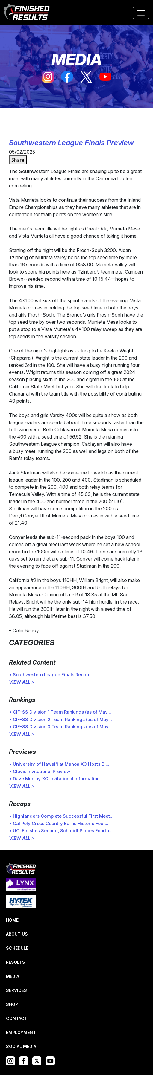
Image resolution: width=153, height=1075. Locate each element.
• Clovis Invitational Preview (39, 771)
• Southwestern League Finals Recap (49, 674)
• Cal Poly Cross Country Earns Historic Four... (58, 823)
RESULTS (15, 962)
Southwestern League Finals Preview (71, 142)
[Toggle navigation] (141, 13)
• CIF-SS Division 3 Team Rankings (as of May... (60, 726)
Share (17, 160)
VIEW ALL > (21, 682)
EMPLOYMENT (21, 1032)
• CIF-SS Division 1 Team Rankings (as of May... (60, 712)
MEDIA (12, 976)
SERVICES (16, 990)
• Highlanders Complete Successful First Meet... (61, 816)
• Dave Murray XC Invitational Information (54, 778)
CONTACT (16, 1018)
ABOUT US (17, 934)
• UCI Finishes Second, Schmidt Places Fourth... (61, 830)
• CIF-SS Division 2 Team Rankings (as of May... (60, 719)
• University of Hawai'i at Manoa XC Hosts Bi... (59, 764)
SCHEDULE (17, 948)
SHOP (12, 1004)
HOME (12, 920)
